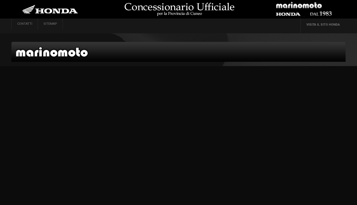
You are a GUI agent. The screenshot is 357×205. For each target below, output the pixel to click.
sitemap (50, 24)
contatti (24, 24)
